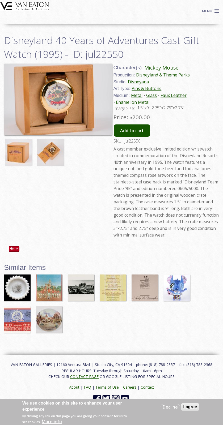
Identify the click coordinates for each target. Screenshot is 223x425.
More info (52, 421)
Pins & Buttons (146, 88)
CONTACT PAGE (84, 376)
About (74, 387)
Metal (136, 95)
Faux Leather (174, 95)
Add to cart (132, 131)
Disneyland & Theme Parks (163, 75)
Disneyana (138, 82)
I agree (190, 407)
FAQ (87, 387)
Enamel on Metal (132, 102)
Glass (151, 95)
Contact (147, 387)
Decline (170, 407)
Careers (129, 387)
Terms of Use (107, 387)
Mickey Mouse (161, 67)
